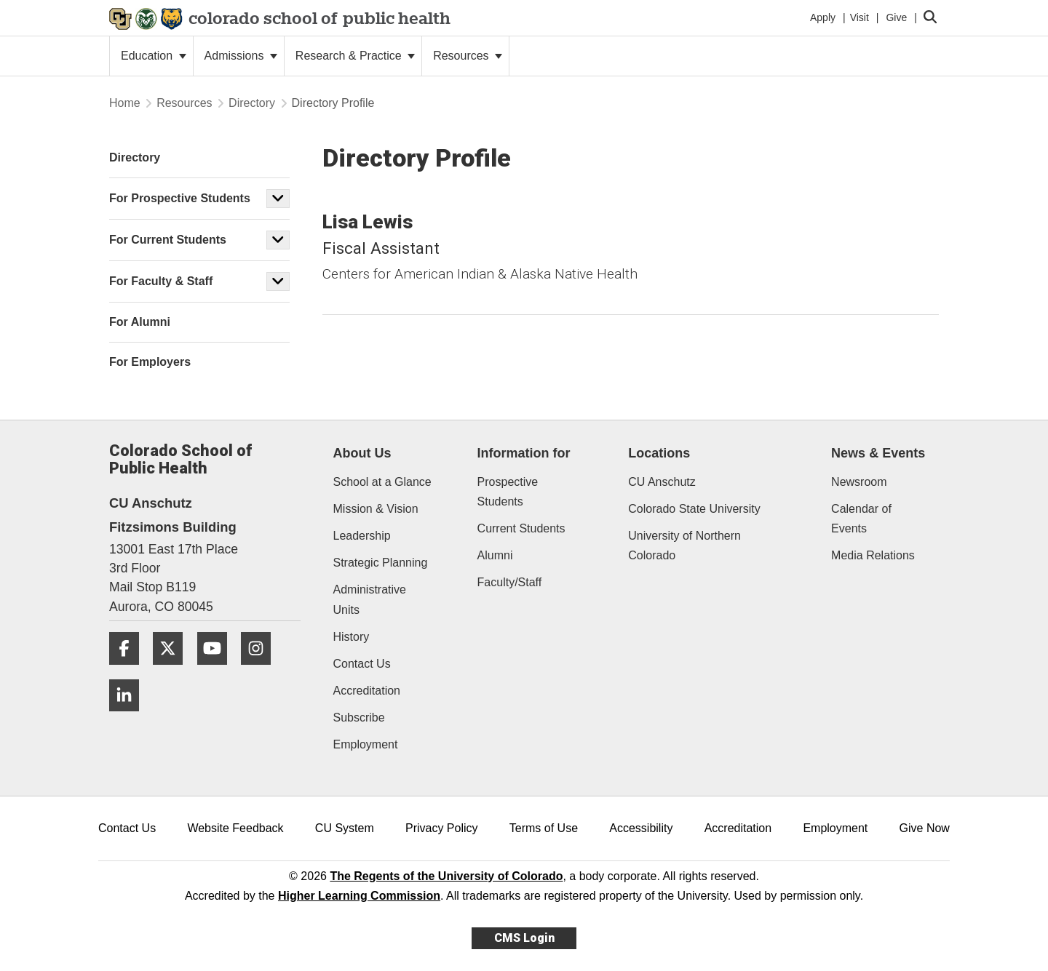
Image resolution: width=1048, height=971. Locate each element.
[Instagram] (261, 670)
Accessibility (640, 828)
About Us (362, 453)
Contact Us (362, 664)
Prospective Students (508, 492)
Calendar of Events (861, 519)
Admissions (241, 55)
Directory (252, 103)
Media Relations (873, 555)
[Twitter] (173, 670)
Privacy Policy (441, 828)
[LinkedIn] (129, 717)
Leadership (362, 536)
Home (124, 103)
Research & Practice (355, 55)
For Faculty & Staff (161, 281)
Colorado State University (694, 509)
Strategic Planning (380, 562)
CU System (344, 828)
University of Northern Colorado (684, 546)
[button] (278, 198)
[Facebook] (129, 670)
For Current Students (167, 239)
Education (153, 55)
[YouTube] (217, 670)
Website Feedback (235, 828)
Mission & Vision (375, 509)
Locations (659, 453)
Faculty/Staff (509, 582)
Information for (524, 453)
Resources (467, 55)
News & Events (878, 453)
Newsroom (858, 482)
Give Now (925, 828)
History (351, 637)
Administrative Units (369, 599)
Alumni (495, 555)
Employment (365, 744)
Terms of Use (543, 828)
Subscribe (359, 717)
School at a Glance (382, 482)
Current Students (521, 528)
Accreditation (367, 690)
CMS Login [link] (524, 938)
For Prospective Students (179, 198)
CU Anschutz (661, 482)
